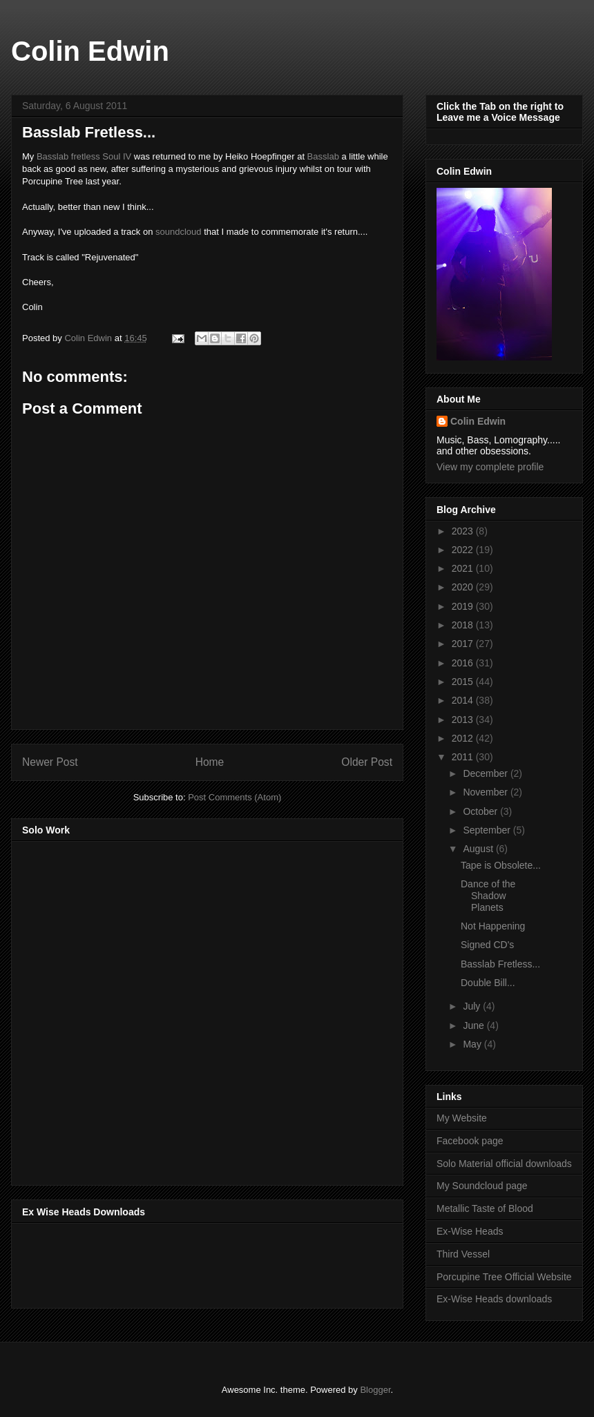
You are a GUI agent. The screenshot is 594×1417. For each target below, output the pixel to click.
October (481, 811)
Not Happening (493, 926)
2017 (464, 643)
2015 (464, 681)
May (473, 1044)
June (474, 1025)
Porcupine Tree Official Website (504, 1276)
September (487, 830)
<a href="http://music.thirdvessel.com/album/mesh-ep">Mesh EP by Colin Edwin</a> (143, 1009)
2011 (464, 756)
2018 (464, 624)
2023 (464, 531)
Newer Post (50, 762)
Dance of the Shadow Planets (488, 895)
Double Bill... (488, 982)
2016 (464, 662)
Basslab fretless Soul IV (84, 156)
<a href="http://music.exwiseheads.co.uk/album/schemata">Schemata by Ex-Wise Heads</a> (160, 1263)
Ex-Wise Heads (470, 1231)
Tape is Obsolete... (501, 865)
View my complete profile (490, 466)
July (473, 1006)
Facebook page (470, 1140)
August (479, 848)
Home (209, 762)
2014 (464, 700)
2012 (464, 738)
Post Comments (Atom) (234, 797)
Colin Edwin (90, 51)
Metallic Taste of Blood (485, 1208)
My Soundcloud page (482, 1185)
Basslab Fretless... (500, 964)
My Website (462, 1118)
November (486, 792)
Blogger (375, 1390)
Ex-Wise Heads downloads (494, 1298)
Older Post (366, 762)
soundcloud (177, 231)
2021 (464, 568)
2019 (464, 606)
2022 (464, 549)
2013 (464, 719)
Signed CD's (487, 944)
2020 (464, 586)
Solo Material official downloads (504, 1163)
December (486, 773)
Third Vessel (463, 1254)
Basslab (323, 156)
